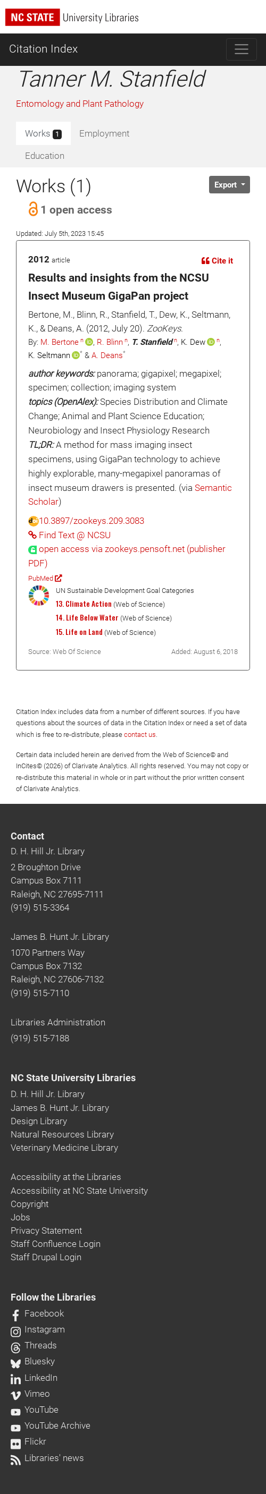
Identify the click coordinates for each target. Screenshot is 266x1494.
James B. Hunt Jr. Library (60, 936)
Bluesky (33, 1361)
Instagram (38, 1329)
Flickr (28, 1441)
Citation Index (43, 49)
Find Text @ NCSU (69, 535)
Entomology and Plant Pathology (80, 103)
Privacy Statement (46, 1230)
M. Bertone (59, 342)
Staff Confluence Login (56, 1243)
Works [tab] (43, 134)
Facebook (37, 1313)
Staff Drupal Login (46, 1257)
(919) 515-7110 (40, 993)
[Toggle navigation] (241, 49)
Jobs (20, 1217)
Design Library (39, 1121)
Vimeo (30, 1393)
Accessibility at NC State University (79, 1190)
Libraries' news (47, 1458)
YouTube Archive (50, 1425)
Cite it (217, 261)
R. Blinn (110, 342)
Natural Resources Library (62, 1134)
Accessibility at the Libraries (66, 1177)
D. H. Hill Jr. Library (48, 851)
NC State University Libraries (73, 1078)
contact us (140, 734)
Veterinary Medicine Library (64, 1147)
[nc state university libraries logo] (135, 22)
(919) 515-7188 (40, 1038)
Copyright (29, 1204)
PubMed (45, 578)
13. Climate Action (84, 603)
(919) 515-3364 (40, 907)
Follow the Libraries (53, 1297)
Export (226, 185)
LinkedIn (34, 1377)
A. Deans (107, 355)
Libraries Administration (58, 1022)
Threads (34, 1345)
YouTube (35, 1409)
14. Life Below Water (87, 617)
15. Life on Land (79, 631)
